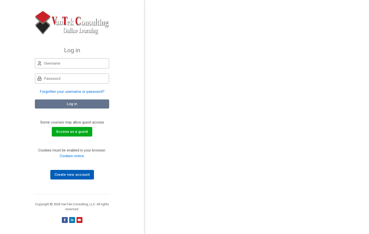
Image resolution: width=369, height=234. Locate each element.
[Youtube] (79, 220)
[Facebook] (65, 220)
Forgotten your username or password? (72, 91)
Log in (72, 104)
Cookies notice (72, 156)
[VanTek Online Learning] (72, 23)
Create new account (72, 174)
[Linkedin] (72, 220)
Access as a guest (72, 131)
